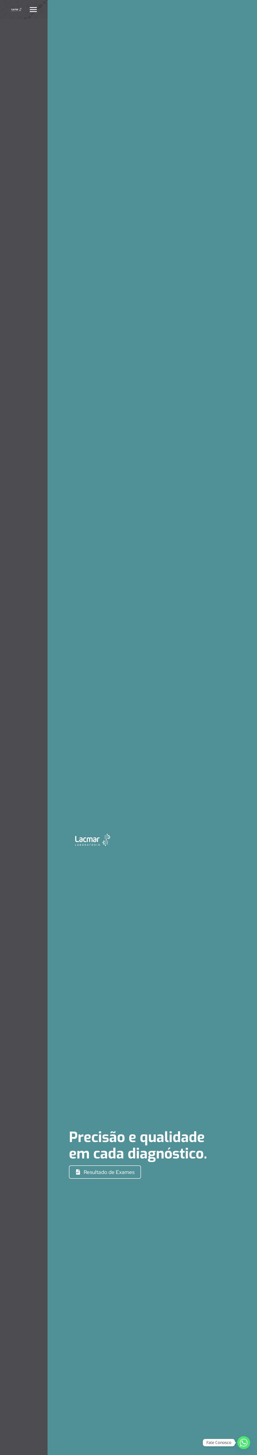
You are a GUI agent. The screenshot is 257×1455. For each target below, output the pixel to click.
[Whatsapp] (243, 1442)
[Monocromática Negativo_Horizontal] (16, 8)
